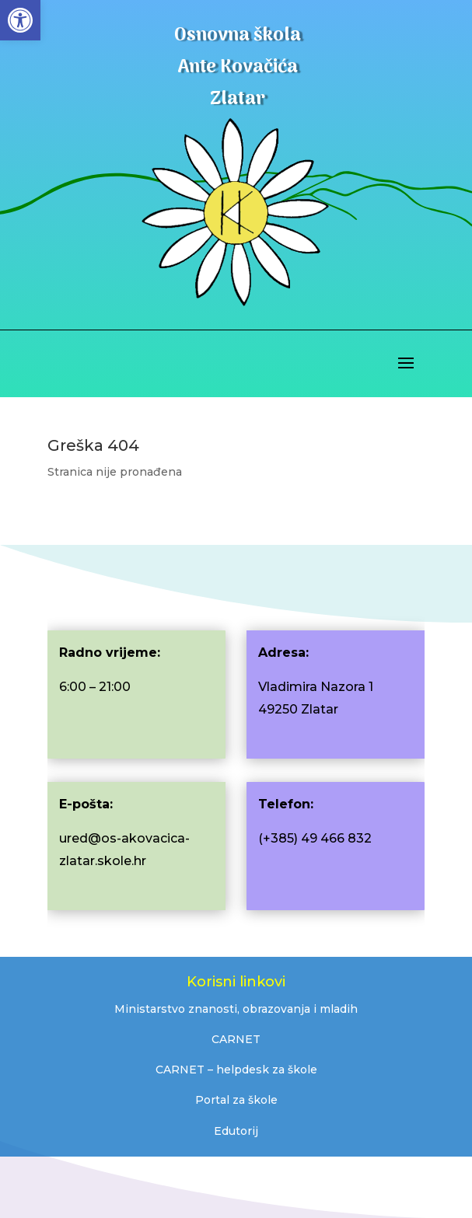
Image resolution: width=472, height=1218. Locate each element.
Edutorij (236, 1131)
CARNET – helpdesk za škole (236, 1070)
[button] (20, 20)
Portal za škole (236, 1100)
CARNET (236, 1039)
